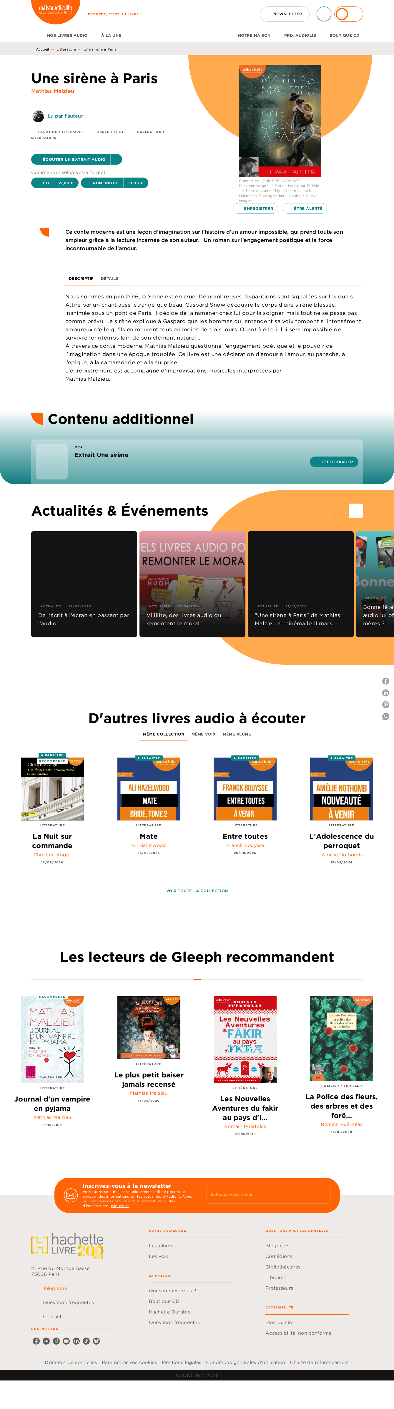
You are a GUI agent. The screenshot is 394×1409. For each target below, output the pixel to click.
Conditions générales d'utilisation (245, 1362)
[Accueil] (56, 14)
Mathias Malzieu (52, 91)
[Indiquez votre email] (261, 1195)
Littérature (66, 49)
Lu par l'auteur (65, 116)
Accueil (42, 49)
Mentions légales (181, 1362)
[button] (285, 14)
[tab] (37, 35)
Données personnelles (71, 1362)
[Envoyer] (323, 1195)
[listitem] (36, 1341)
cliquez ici (120, 1206)
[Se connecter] (348, 14)
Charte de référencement (319, 1362)
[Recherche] (324, 13)
